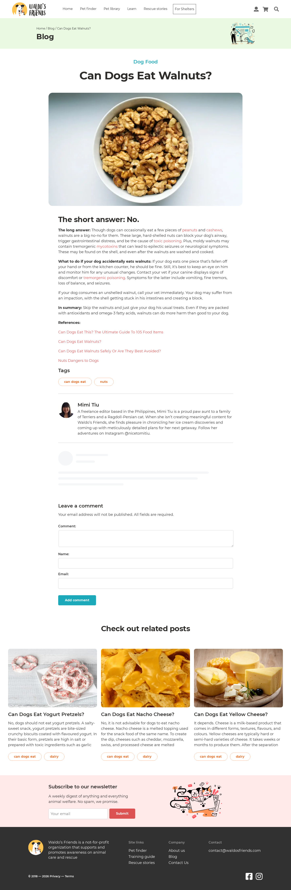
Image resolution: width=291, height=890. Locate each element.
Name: (63, 554)
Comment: (67, 526)
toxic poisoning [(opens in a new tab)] (167, 241)
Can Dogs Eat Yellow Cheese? (231, 714)
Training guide (142, 856)
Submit (122, 813)
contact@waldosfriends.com (235, 850)
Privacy (55, 876)
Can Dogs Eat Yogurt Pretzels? (46, 714)
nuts (104, 382)
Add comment (77, 600)
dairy (54, 756)
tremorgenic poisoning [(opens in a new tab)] (104, 278)
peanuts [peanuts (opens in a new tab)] (189, 230)
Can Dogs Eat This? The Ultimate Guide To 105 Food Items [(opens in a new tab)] (110, 332)
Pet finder (88, 9)
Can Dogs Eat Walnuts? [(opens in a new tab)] (79, 341)
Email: (63, 574)
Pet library (112, 9)
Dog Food (145, 62)
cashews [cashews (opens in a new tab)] (214, 230)
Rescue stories (155, 9)
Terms (69, 876)
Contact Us (179, 863)
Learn (131, 9)
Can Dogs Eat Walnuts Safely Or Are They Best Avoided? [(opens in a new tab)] (109, 351)
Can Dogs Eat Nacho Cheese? (137, 714)
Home (68, 9)
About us (177, 850)
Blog (51, 28)
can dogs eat (75, 382)
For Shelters (184, 9)
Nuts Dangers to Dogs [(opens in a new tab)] (78, 360)
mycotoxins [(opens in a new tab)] (107, 246)
